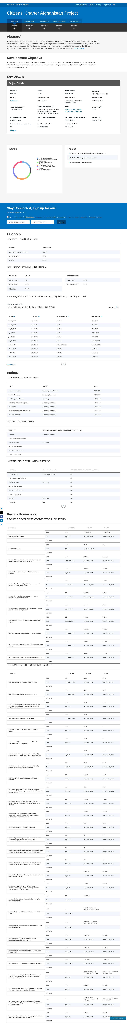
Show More (79, 48)
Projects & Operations (22, 4)
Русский (108, 5)
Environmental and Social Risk (75, 117)
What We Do (10, 4)
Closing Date (97, 117)
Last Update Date (71, 124)
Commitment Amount (18, 117)
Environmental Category (46, 117)
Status (40, 91)
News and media (59, 21)
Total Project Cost (17, 106)
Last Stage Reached (45, 124)
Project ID (13, 91)
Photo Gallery (74, 21)
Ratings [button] (59, 27)
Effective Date (97, 98)
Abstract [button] (14, 27)
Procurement (29, 21)
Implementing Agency (45, 106)
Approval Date (70, 98)
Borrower (96, 91)
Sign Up (61, 222)
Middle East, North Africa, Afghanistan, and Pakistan (73, 110)
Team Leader (70, 91)
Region (67, 106)
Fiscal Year (96, 106)
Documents (44, 21)
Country (13, 98)
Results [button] (74, 27)
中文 (114, 5)
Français (97, 5)
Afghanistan (14, 100)
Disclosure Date (43, 98)
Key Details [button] (29, 27)
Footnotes (10, 365)
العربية (103, 5)
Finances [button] (44, 27)
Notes (12, 130)
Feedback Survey (118, 1018)
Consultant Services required (20, 124)
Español (91, 5)
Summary (14, 21)
